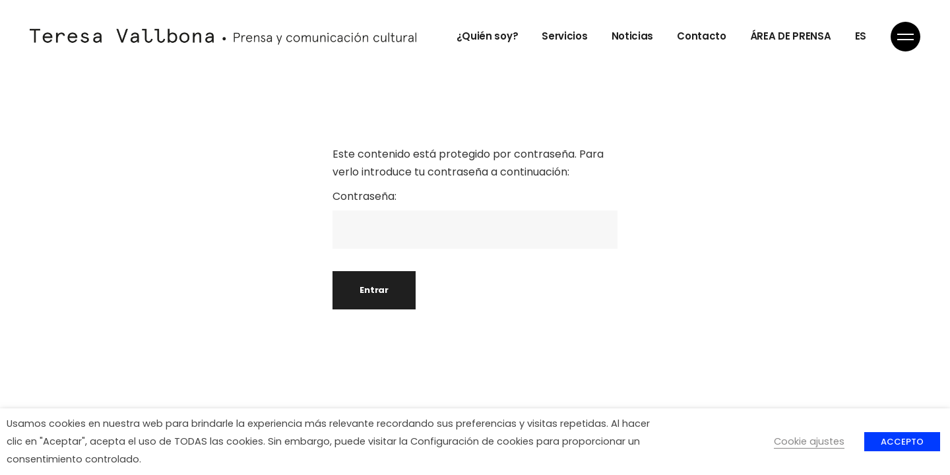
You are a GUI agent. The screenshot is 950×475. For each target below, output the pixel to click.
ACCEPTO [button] (902, 441)
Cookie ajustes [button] (809, 441)
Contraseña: (475, 219)
